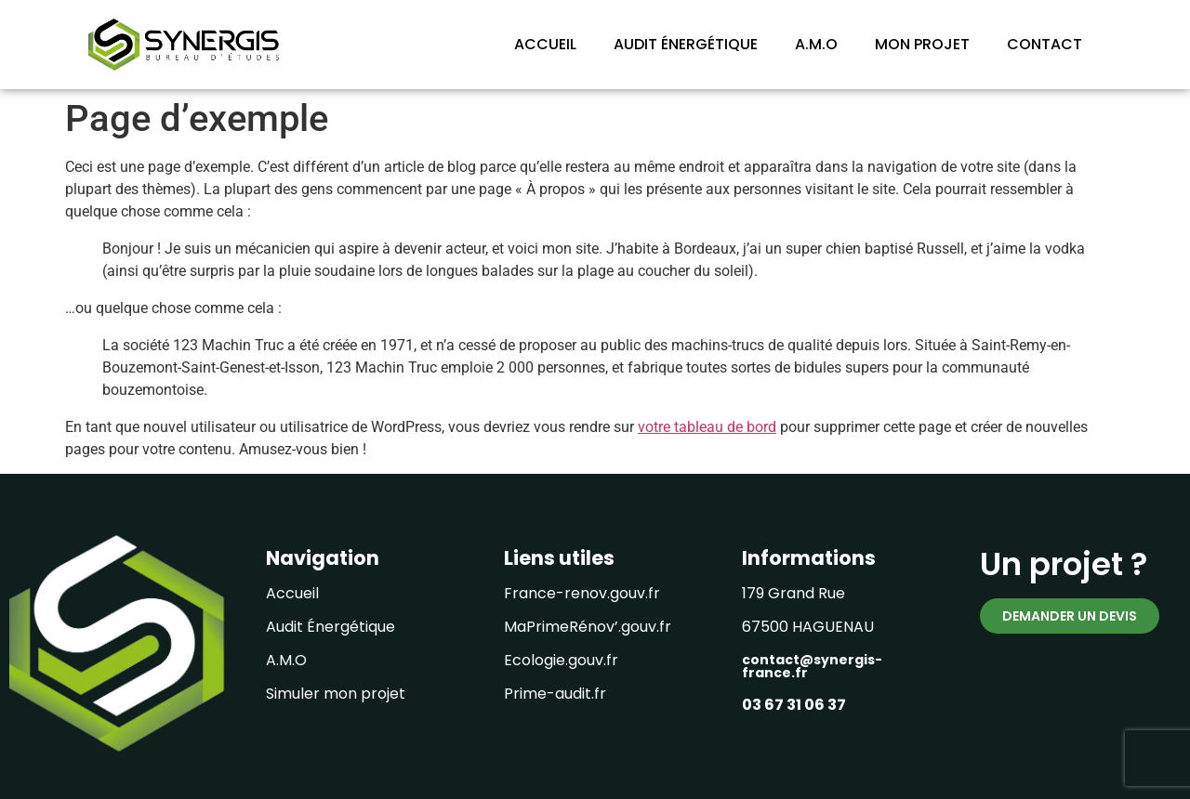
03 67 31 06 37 (794, 704)
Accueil (292, 593)
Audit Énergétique (330, 626)
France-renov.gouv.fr (582, 593)
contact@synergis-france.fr (812, 666)
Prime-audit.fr (555, 693)
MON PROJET (922, 44)
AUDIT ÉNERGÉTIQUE (686, 44)
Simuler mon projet (335, 693)
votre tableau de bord (707, 427)
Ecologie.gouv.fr (561, 660)
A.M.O (816, 44)
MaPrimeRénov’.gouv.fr (587, 626)
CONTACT (1044, 44)
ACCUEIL (545, 44)
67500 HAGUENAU (808, 626)
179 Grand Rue (793, 593)
